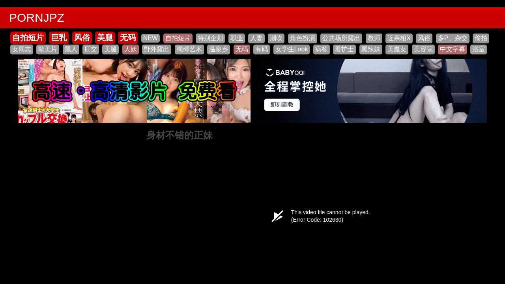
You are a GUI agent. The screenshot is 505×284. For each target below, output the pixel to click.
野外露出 (156, 49)
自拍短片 (28, 37)
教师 (374, 38)
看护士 (344, 49)
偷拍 (481, 38)
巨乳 (59, 37)
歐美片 (47, 49)
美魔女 (396, 49)
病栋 (321, 49)
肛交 (90, 49)
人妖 (130, 49)
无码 (128, 37)
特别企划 (210, 38)
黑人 (71, 49)
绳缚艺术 (189, 49)
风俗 (82, 37)
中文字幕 (452, 49)
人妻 (256, 38)
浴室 (478, 49)
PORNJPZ (36, 17)
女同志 (21, 49)
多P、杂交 (453, 38)
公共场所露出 (341, 38)
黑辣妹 (370, 49)
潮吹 (276, 38)
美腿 (105, 37)
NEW (150, 38)
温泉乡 (218, 49)
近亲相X (399, 38)
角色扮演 (302, 38)
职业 (236, 38)
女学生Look (291, 49)
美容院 (423, 49)
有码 (261, 49)
